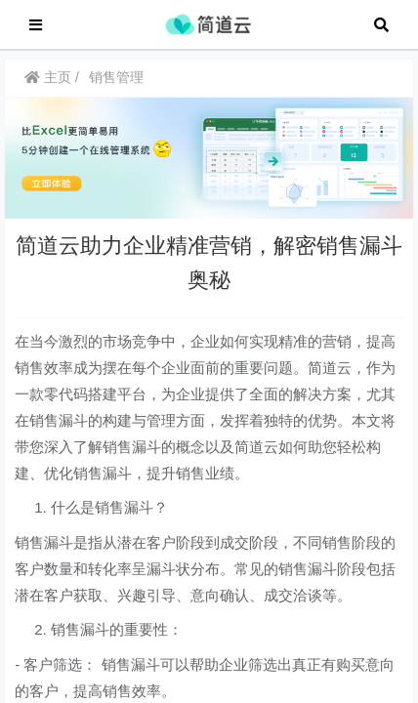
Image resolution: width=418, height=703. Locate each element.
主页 (47, 87)
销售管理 (116, 87)
